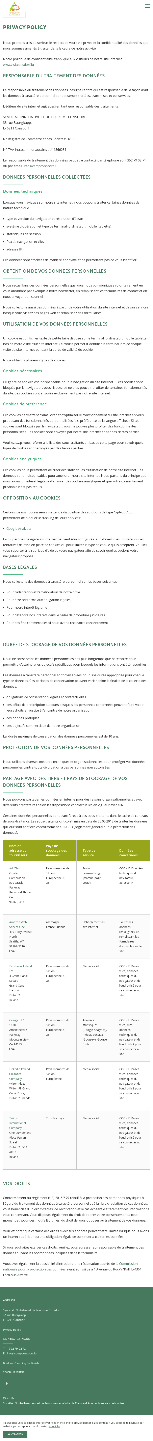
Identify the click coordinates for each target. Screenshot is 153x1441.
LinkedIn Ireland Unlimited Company (19, 1074)
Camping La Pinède (27, 1363)
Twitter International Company (17, 1123)
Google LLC (17, 1020)
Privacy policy (12, 1329)
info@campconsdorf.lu (40, 166)
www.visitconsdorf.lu (18, 64)
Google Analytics (18, 528)
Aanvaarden (15, 1434)
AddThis (14, 868)
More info (54, 1426)
